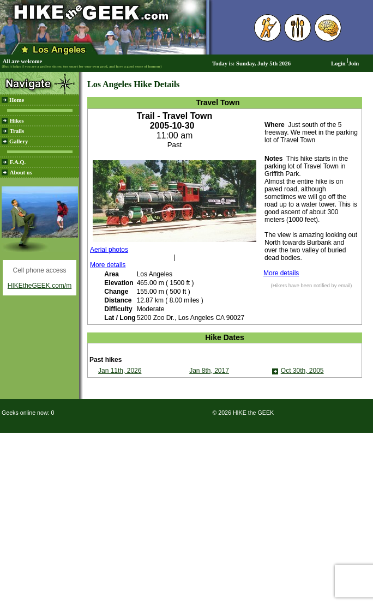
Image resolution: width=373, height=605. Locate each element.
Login (338, 63)
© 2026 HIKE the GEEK (243, 412)
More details (107, 265)
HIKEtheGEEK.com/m (39, 285)
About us (21, 173)
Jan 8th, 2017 (209, 370)
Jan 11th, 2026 (119, 370)
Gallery (18, 141)
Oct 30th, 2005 (302, 370)
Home (16, 100)
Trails (17, 131)
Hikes (17, 121)
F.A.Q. (18, 162)
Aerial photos (109, 249)
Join (353, 63)
